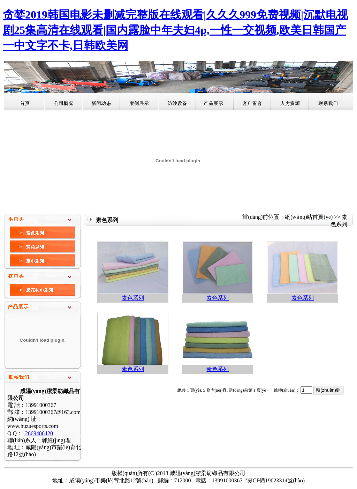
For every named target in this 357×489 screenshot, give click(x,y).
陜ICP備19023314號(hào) (275, 480)
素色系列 (133, 298)
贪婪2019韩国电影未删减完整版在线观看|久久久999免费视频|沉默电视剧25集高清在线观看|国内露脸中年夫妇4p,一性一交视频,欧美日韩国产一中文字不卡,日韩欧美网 (175, 30)
